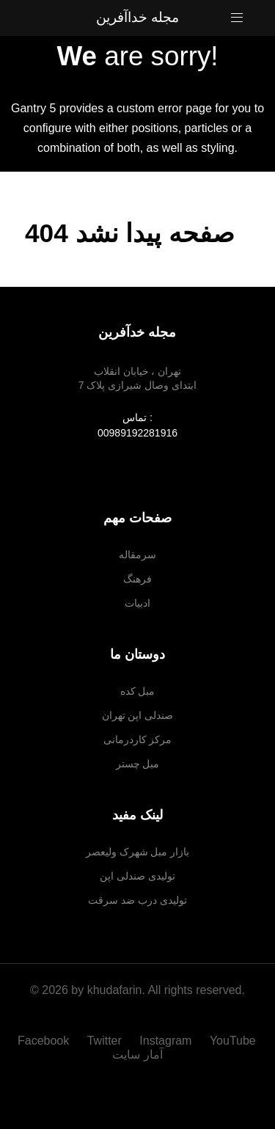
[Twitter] (106, 1040)
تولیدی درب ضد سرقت (137, 900)
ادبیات (137, 603)
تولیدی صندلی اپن (137, 876)
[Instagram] (167, 1040)
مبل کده (137, 691)
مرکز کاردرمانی (137, 739)
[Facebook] (49, 1040)
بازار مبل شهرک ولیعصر (138, 852)
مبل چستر (138, 764)
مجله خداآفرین (137, 17)
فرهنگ (137, 579)
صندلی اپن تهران (138, 715)
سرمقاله (137, 554)
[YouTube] (232, 1040)
